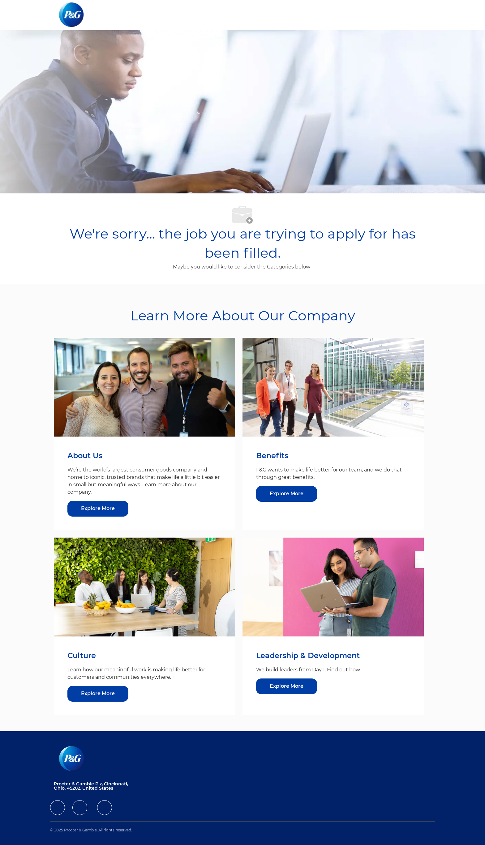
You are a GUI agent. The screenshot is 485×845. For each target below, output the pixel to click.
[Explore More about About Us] (97, 509)
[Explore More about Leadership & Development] (286, 686)
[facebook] (57, 807)
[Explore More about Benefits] (286, 494)
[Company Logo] (76, 15)
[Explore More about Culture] (97, 694)
